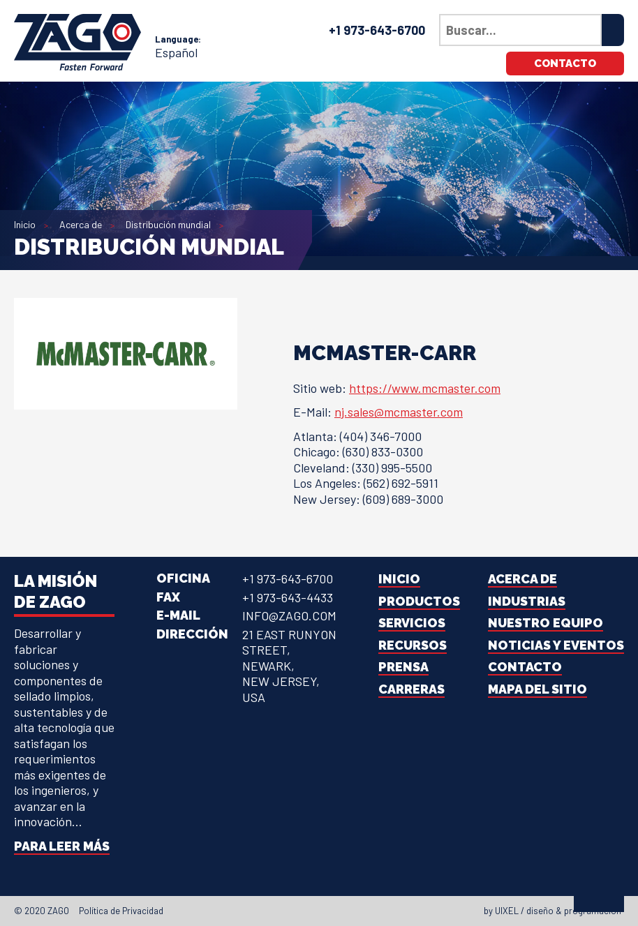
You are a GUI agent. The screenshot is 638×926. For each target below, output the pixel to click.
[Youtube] (349, 910)
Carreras (411, 689)
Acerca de (80, 224)
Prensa (403, 666)
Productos (419, 601)
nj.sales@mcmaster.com (398, 411)
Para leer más (62, 846)
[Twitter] (311, 910)
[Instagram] (336, 910)
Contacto (565, 63)
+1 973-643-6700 (377, 30)
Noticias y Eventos (556, 645)
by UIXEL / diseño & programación (552, 910)
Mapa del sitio (537, 689)
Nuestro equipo (545, 622)
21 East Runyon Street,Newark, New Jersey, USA (289, 666)
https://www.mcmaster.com (424, 388)
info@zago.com (289, 615)
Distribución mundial (168, 224)
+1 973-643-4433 (287, 597)
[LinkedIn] (324, 910)
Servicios (411, 622)
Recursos (412, 645)
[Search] (613, 30)
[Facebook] (299, 910)
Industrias (526, 601)
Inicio (25, 224)
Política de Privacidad (121, 910)
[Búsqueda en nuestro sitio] (520, 30)
